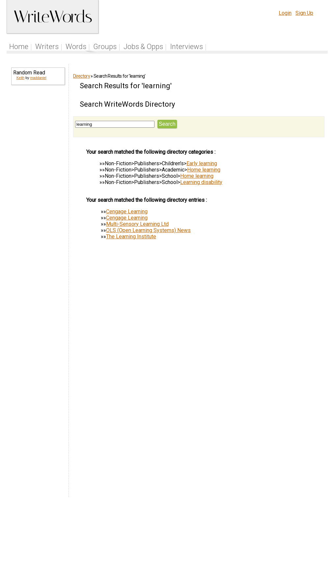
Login (285, 13)
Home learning (203, 170)
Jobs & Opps (143, 46)
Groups (105, 46)
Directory (81, 76)
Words (76, 46)
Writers (47, 46)
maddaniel (38, 78)
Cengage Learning (127, 211)
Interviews (186, 46)
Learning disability (201, 182)
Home (18, 46)
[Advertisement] (37, 191)
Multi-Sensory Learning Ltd (137, 224)
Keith (20, 78)
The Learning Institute (131, 236)
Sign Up (304, 13)
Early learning (201, 163)
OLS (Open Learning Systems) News (148, 230)
